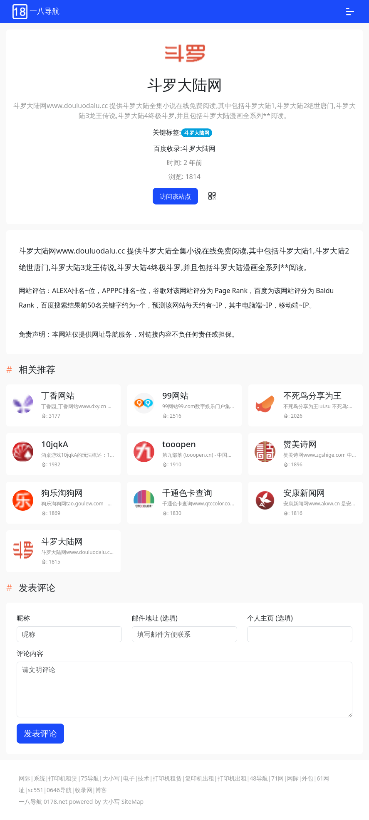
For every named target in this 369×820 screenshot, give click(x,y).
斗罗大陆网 (196, 132)
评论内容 (30, 653)
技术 (143, 778)
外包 (307, 778)
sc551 (35, 790)
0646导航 (59, 790)
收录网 (83, 790)
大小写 (111, 778)
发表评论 (40, 733)
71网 (277, 778)
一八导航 (30, 801)
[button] (212, 196)
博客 (101, 790)
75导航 (90, 778)
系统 (39, 778)
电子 (129, 778)
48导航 (259, 778)
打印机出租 (232, 778)
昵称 (23, 618)
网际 (24, 778)
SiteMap (132, 801)
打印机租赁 (62, 778)
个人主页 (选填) (270, 618)
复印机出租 (199, 778)
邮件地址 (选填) (155, 618)
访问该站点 (175, 196)
